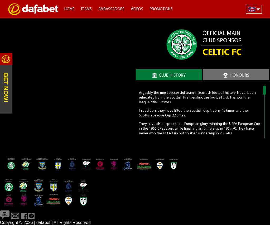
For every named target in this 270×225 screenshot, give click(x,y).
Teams (86, 9)
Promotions (161, 9)
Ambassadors (111, 9)
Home (69, 9)
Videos (137, 9)
